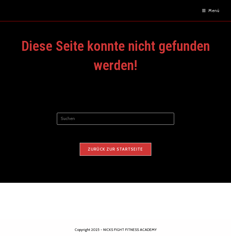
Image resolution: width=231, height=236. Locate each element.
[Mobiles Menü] (211, 10)
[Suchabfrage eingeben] (115, 119)
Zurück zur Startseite (115, 149)
